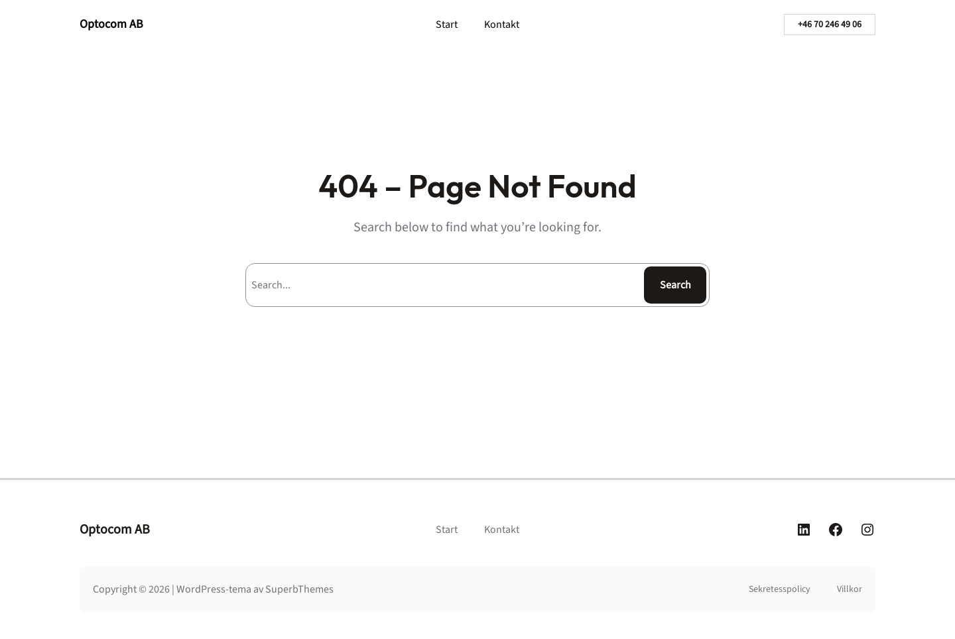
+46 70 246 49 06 (829, 24)
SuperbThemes (299, 589)
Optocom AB (111, 24)
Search (675, 285)
